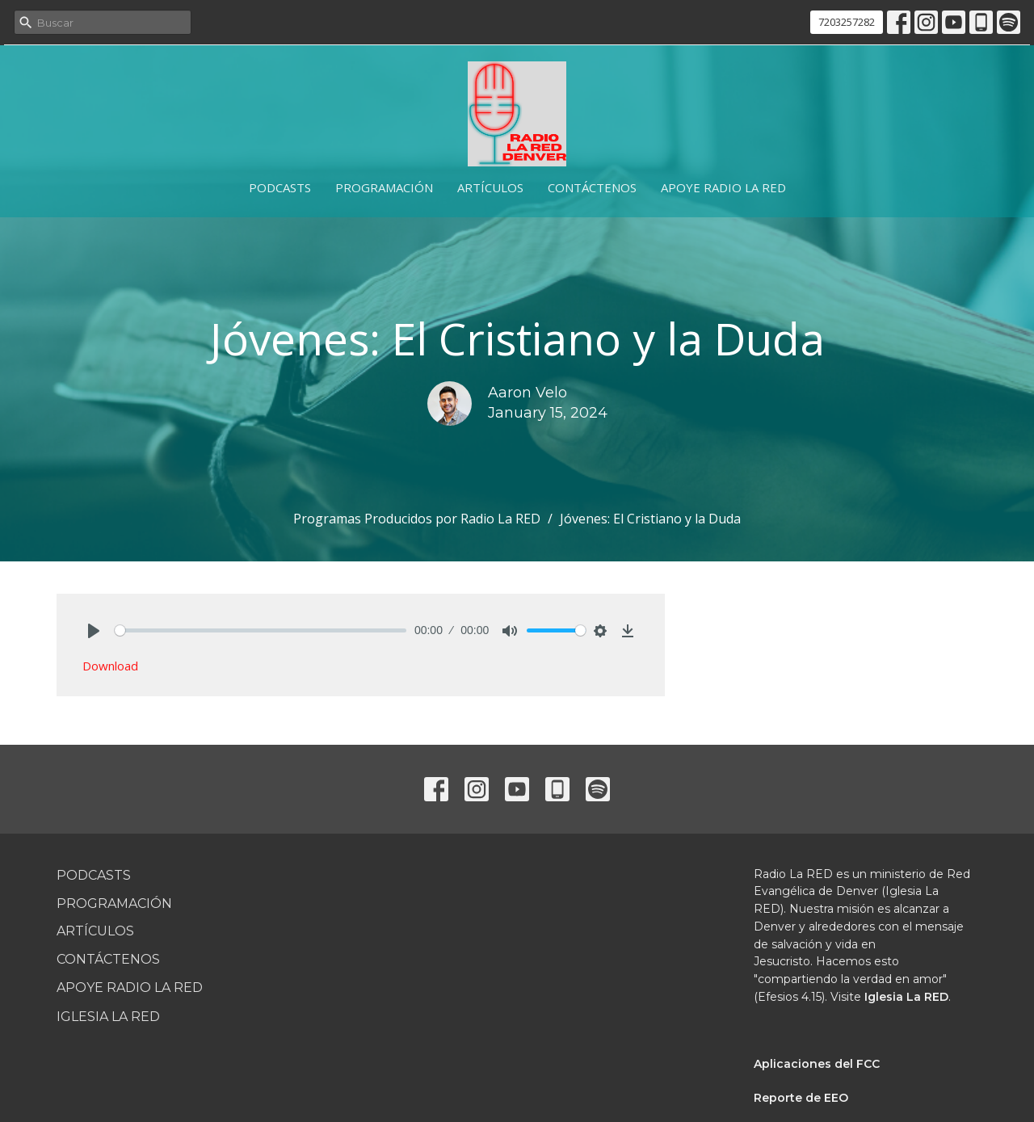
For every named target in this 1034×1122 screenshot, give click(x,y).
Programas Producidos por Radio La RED (416, 518)
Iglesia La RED (108, 1016)
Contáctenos (592, 187)
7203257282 (846, 22)
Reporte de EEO (801, 1097)
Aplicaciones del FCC (817, 1064)
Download (110, 666)
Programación (384, 187)
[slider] (260, 630)
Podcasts (280, 187)
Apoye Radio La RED (723, 187)
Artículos (490, 187)
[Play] (94, 631)
